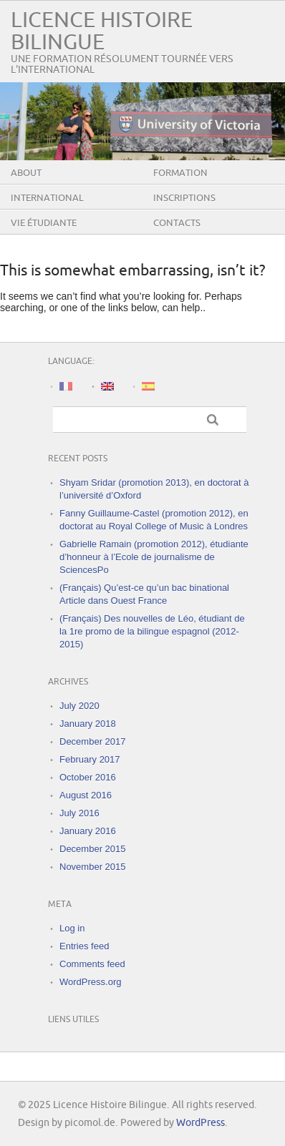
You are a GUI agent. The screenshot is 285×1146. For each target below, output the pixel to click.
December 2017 (92, 741)
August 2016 (85, 795)
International (47, 198)
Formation (180, 173)
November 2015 (92, 866)
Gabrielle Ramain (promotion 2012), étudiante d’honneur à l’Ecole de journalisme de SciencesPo (153, 557)
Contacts (177, 223)
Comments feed (92, 964)
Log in (71, 928)
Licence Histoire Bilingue (102, 31)
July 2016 (79, 813)
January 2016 (87, 831)
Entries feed (84, 946)
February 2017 (89, 759)
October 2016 (87, 777)
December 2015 (92, 848)
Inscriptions (184, 198)
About (26, 173)
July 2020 (79, 705)
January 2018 (87, 723)
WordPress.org (90, 981)
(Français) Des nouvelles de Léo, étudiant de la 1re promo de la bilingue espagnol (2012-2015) (152, 631)
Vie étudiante (44, 223)
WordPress (200, 1122)
